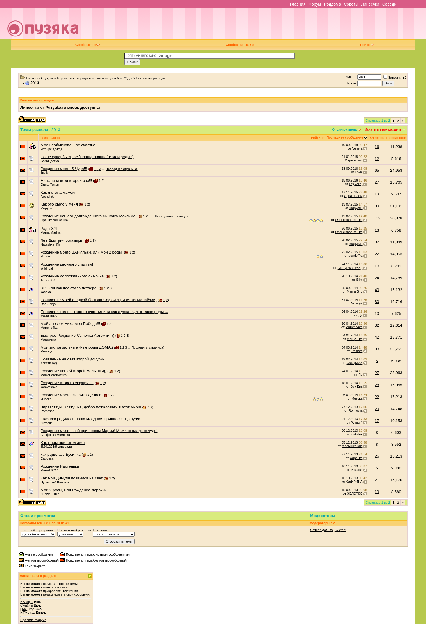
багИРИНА (354, 481)
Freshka (357, 351)
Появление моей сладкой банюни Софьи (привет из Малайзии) (98, 300)
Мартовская (354, 160)
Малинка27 (49, 315)
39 (377, 206)
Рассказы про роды (151, 78)
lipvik (44, 172)
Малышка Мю (352, 446)
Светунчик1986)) (350, 268)
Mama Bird (354, 291)
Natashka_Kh (50, 244)
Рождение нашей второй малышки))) (74, 371)
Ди (361, 315)
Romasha (47, 411)
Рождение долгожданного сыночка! (73, 276)
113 (377, 218)
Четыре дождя (51, 149)
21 (377, 480)
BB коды (26, 602)
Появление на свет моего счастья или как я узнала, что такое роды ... (104, 311)
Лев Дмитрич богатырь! (62, 240)
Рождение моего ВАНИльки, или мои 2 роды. (82, 252)
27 (377, 182)
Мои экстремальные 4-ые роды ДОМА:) (77, 347)
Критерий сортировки (37, 530)
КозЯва (356, 469)
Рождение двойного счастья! (67, 264)
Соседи (389, 4)
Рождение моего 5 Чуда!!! (64, 168)
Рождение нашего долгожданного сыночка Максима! (89, 216)
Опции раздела (344, 129)
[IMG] (24, 609)
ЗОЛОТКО (354, 493)
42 (377, 337)
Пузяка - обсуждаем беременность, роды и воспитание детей (72, 78)
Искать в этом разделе (383, 129)
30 (377, 301)
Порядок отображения (74, 530)
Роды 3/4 (49, 228)
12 (377, 158)
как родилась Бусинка (60, 454)
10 (377, 266)
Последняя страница (121, 169)
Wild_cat (47, 268)
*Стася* (46, 423)
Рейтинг (317, 137)
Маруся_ (47, 208)
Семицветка (50, 161)
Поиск (367, 44)
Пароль (350, 83)
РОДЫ (128, 78)
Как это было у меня (59, 204)
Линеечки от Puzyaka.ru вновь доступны (60, 107)
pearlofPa (355, 255)
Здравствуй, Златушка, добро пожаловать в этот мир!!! (91, 407)
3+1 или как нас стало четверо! (69, 288)
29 (377, 409)
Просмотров (396, 137)
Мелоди (46, 351)
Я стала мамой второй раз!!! (66, 180)
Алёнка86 (48, 280)
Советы (351, 4)
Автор (55, 137)
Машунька (48, 339)
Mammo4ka (49, 327)
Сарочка (47, 458)
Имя (348, 77)
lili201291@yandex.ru (56, 446)
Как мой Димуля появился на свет (72, 478)
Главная (297, 4)
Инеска (46, 399)
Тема (44, 137)
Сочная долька (321, 530)
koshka (46, 292)
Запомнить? (394, 77)
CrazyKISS (355, 363)
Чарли (45, 256)
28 (377, 385)
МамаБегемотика (54, 375)
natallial (356, 434)
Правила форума (33, 620)
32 (377, 242)
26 (377, 456)
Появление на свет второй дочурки (72, 359)
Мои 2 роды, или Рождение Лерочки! (74, 490)
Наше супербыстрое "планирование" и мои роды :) (87, 157)
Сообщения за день (241, 44)
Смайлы (26, 605)
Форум (314, 4)
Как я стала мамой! (58, 192)
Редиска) (356, 184)
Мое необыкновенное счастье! (68, 145)
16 (377, 147)
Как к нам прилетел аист (63, 442)
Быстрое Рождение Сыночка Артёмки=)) (77, 335)
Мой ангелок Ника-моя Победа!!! (70, 323)
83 (377, 349)
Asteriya (357, 303)
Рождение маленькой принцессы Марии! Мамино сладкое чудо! (99, 431)
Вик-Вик (356, 386)
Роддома (332, 4)
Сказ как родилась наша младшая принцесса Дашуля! (90, 419)
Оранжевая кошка (54, 220)
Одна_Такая (50, 184)
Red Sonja (48, 304)
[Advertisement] (254, 26)
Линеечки (370, 4)
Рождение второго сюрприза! (67, 383)
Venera (357, 148)
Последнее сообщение (345, 137)
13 (377, 194)
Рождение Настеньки (60, 466)
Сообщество (87, 44)
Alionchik (47, 196)
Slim (359, 279)
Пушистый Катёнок (55, 482)
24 (377, 278)
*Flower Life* (50, 494)
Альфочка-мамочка (55, 435)
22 (377, 254)
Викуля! (340, 530)
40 (377, 290)
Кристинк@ (49, 363)
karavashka (49, 387)
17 (377, 420)
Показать (100, 530)
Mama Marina (50, 232)
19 (377, 492)
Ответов (376, 137)
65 (377, 170)
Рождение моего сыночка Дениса (71, 395)
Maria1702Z (49, 470)
